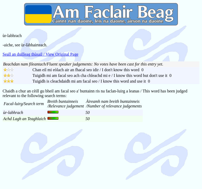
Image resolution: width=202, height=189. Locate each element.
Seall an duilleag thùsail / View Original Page (40, 54)
